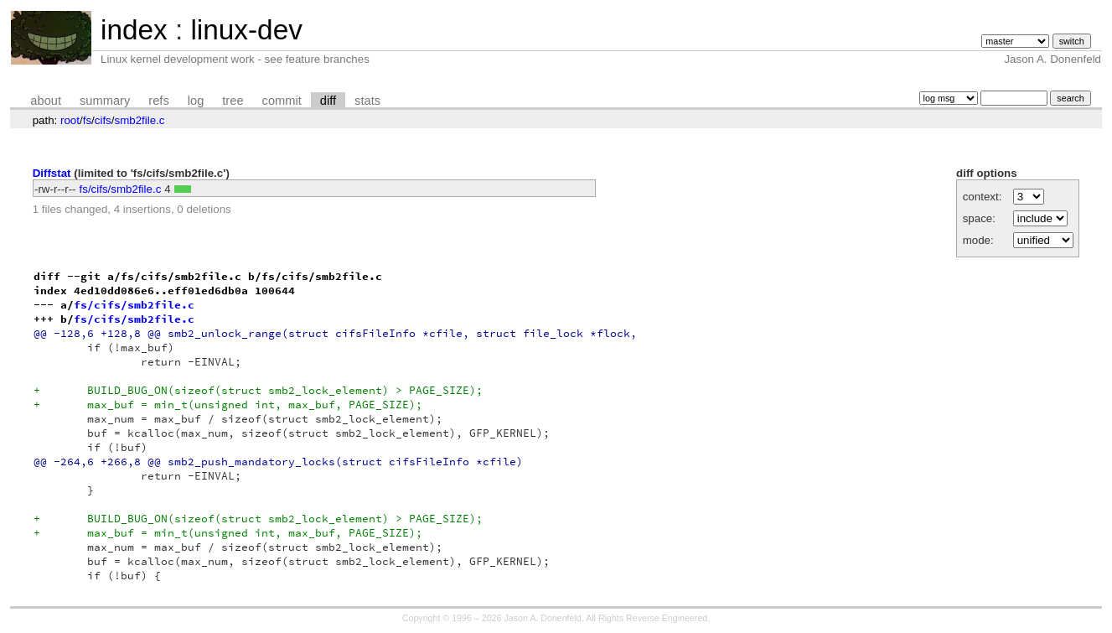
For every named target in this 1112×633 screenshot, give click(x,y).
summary (105, 100)
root (70, 120)
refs (158, 100)
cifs (103, 120)
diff (328, 100)
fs (87, 120)
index (134, 29)
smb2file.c (139, 120)
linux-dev (246, 29)
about (45, 100)
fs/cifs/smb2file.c (121, 189)
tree (232, 100)
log (196, 100)
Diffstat (52, 173)
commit (282, 100)
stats (367, 100)
